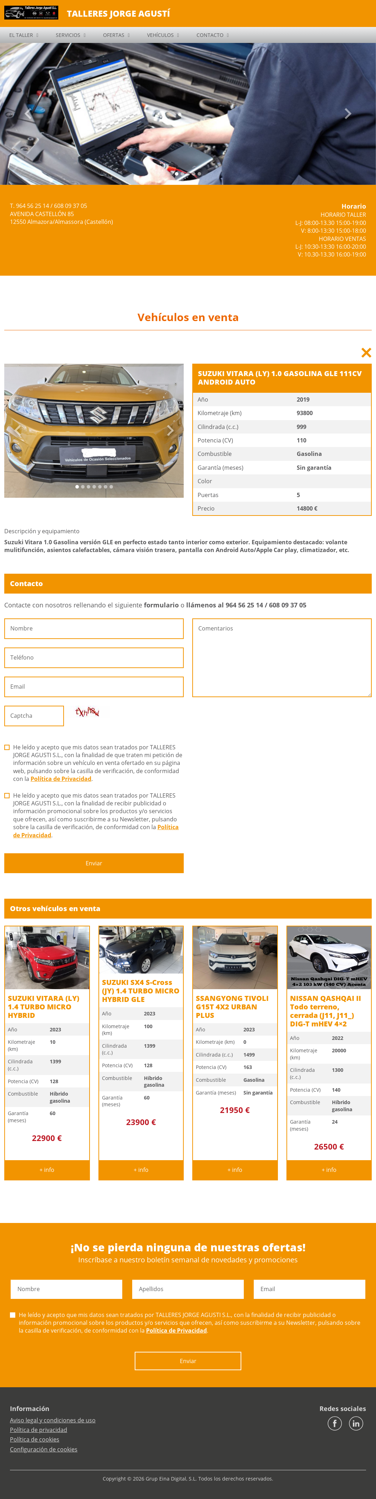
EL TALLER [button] (21, 35)
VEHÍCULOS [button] (160, 35)
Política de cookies (34, 1439)
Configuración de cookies (43, 1449)
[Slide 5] (105, 486)
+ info (46, 1170)
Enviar (94, 863)
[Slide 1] (182, 174)
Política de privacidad (38, 1430)
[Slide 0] (176, 174)
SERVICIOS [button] (68, 35)
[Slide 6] (111, 486)
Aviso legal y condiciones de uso (53, 1420)
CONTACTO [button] (210, 35)
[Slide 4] (199, 174)
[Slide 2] (188, 174)
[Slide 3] (193, 174)
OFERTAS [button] (113, 35)
